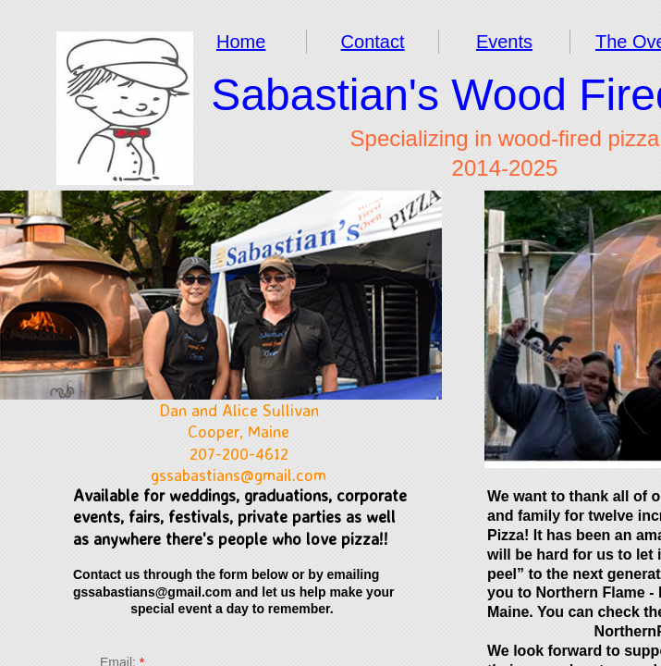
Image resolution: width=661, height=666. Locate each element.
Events (504, 41)
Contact (373, 41)
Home (240, 41)
